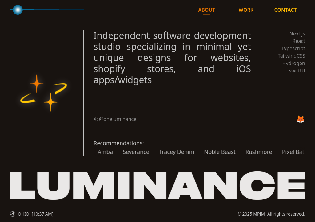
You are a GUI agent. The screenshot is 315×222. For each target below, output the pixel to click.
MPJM (259, 214)
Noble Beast (209, 151)
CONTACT (285, 9)
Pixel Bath (284, 151)
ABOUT (206, 9)
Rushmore (248, 151)
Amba (94, 151)
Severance (125, 151)
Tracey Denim (166, 151)
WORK (246, 9)
